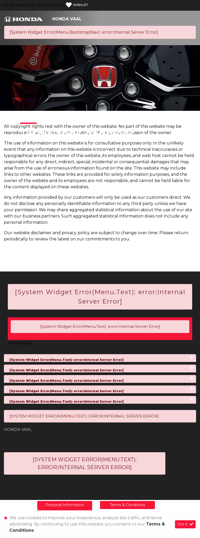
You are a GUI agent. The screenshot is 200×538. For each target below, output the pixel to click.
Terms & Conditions (127, 505)
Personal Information (65, 505)
